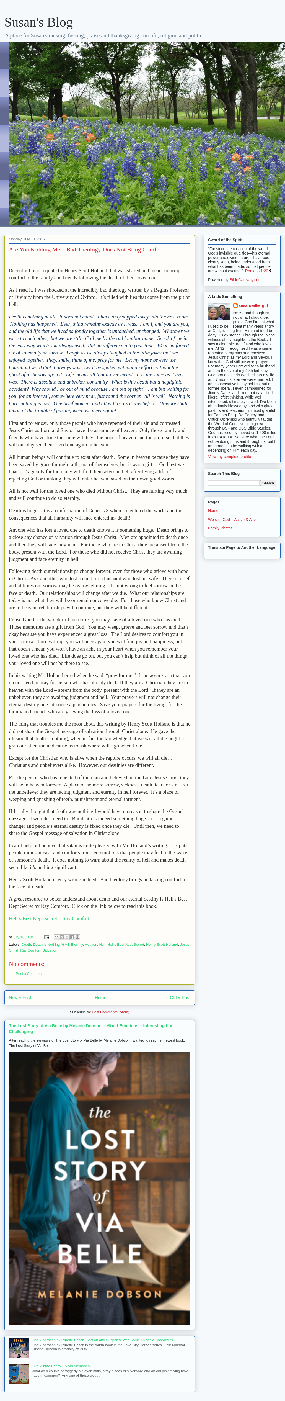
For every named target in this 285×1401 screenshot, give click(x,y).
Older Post (180, 997)
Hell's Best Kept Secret (125, 944)
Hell (102, 944)
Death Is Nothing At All (51, 944)
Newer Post (20, 997)
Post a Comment (29, 973)
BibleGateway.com (246, 279)
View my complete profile (229, 456)
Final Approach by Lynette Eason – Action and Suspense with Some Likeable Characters (102, 1340)
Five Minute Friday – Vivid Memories (61, 1366)
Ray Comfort (30, 950)
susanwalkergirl (253, 305)
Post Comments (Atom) (110, 1012)
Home (101, 997)
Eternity (77, 944)
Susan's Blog (38, 22)
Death (26, 944)
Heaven (91, 944)
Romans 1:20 (256, 271)
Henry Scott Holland (162, 944)
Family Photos (220, 528)
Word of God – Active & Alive (233, 519)
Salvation (49, 950)
